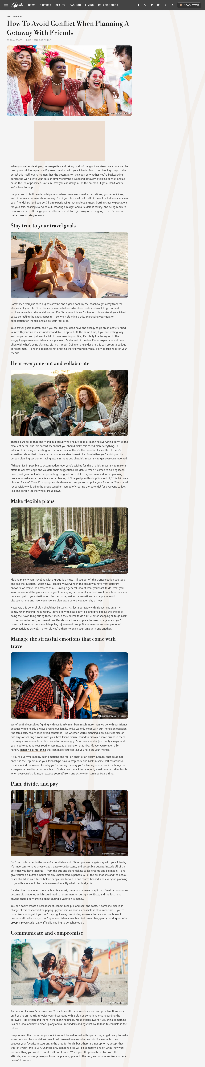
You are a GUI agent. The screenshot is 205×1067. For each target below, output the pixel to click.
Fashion (75, 5)
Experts (45, 5)
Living (89, 5)
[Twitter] (165, 6)
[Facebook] (138, 6)
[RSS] (172, 6)
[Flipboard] (152, 6)
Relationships (108, 5)
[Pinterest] (145, 6)
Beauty (60, 5)
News (32, 5)
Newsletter (189, 5)
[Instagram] (158, 6)
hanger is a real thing (33, 750)
